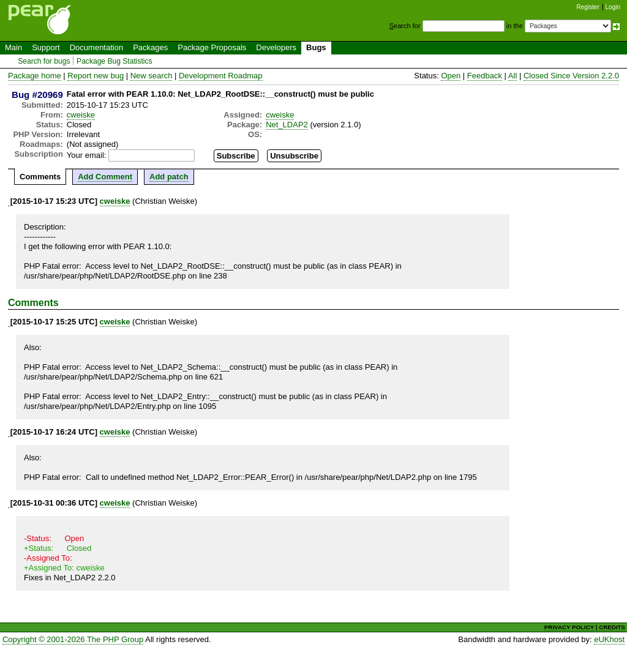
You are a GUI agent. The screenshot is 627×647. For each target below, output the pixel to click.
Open (450, 75)
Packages (150, 47)
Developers (276, 47)
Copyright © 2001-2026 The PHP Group (72, 639)
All (512, 75)
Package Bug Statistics (114, 61)
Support (46, 47)
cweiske (81, 114)
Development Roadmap (221, 75)
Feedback (484, 75)
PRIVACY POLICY (569, 627)
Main (13, 47)
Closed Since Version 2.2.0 (571, 75)
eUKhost (609, 639)
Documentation (96, 47)
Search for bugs (44, 61)
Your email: (87, 155)
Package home (34, 75)
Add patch (169, 176)
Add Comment (105, 176)
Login (613, 7)
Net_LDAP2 (287, 124)
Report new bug (95, 75)
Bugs (316, 47)
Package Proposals (212, 47)
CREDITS (612, 627)
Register (588, 7)
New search (151, 75)
